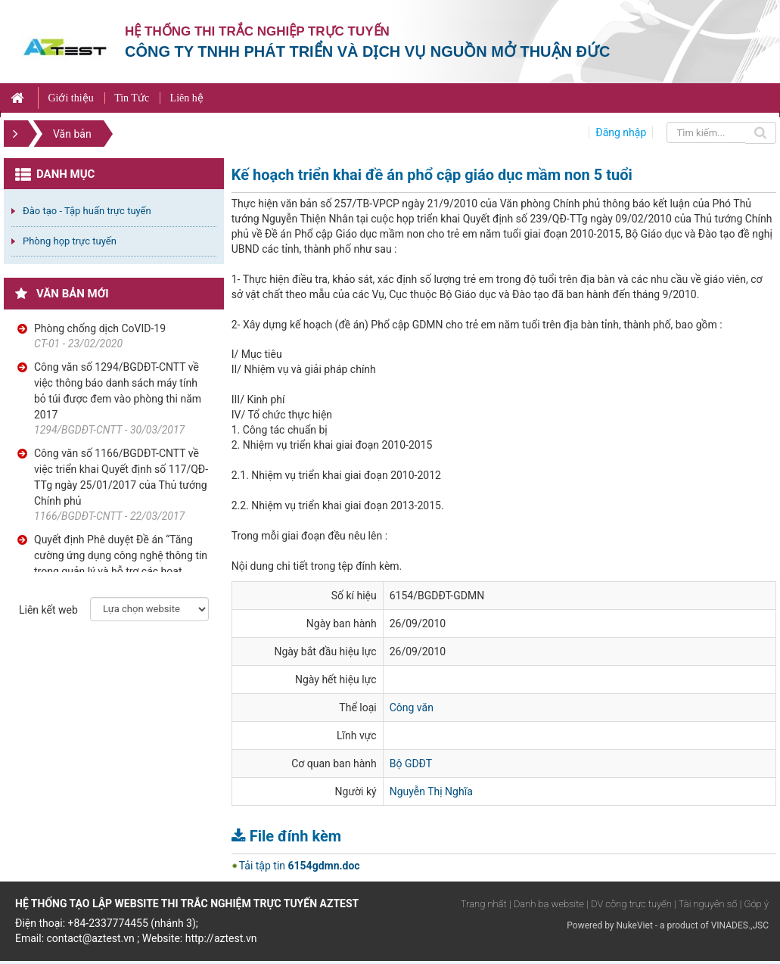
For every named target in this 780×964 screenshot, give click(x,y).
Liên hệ (187, 98)
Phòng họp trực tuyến (70, 241)
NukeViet (634, 925)
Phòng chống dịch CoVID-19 (100, 328)
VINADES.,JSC (740, 925)
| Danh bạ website (546, 904)
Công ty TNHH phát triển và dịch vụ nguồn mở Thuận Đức (367, 51)
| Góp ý (754, 904)
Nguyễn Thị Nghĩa (431, 791)
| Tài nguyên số (705, 904)
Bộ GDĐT (411, 763)
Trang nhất (484, 904)
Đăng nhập (620, 132)
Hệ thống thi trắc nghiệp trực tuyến (257, 31)
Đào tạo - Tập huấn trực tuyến (87, 210)
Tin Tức (131, 98)
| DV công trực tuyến (628, 904)
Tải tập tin (299, 866)
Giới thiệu (70, 98)
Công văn (412, 707)
